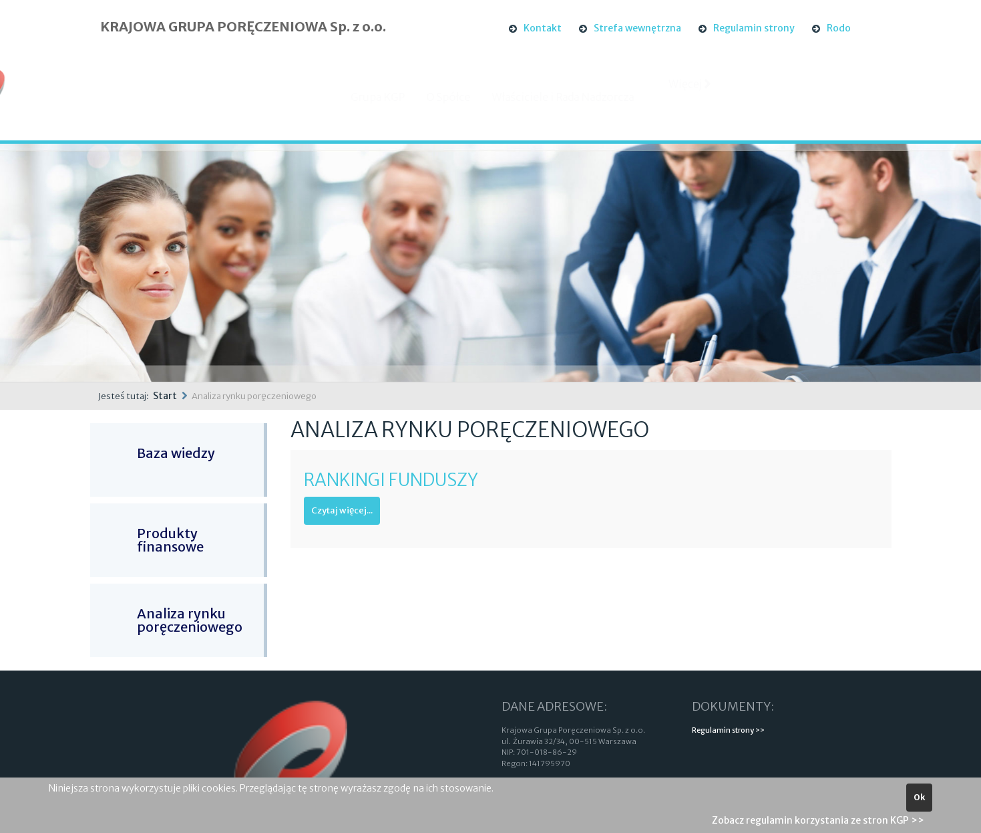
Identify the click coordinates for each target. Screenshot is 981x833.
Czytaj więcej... (342, 510)
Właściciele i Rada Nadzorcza (574, 97)
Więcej (690, 95)
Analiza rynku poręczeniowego (189, 620)
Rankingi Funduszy (391, 480)
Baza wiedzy (176, 453)
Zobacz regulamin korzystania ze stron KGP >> (818, 820)
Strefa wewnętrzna (637, 28)
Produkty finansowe (170, 540)
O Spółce (459, 97)
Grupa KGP (389, 97)
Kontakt (543, 28)
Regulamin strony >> (728, 730)
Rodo (839, 28)
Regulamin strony (754, 28)
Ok (919, 797)
